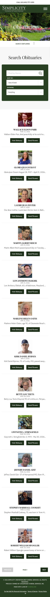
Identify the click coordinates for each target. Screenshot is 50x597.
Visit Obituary (18, 140)
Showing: (10, 87)
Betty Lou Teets (25, 394)
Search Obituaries (23, 44)
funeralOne (32, 587)
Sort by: (10, 78)
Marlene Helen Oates (25, 318)
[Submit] (40, 73)
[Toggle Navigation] (34, 43)
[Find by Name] (21, 73)
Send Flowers (34, 140)
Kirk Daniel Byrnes (25, 356)
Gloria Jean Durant (25, 167)
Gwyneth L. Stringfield (25, 432)
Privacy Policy (43, 591)
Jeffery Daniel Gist (25, 470)
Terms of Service (33, 591)
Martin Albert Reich (25, 243)
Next (44, 570)
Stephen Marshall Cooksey (25, 507)
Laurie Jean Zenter (25, 205)
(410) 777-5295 (28, 2)
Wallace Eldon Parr (25, 129)
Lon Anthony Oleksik (25, 281)
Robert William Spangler (25, 545)
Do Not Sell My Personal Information (15, 591)
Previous (7, 570)
